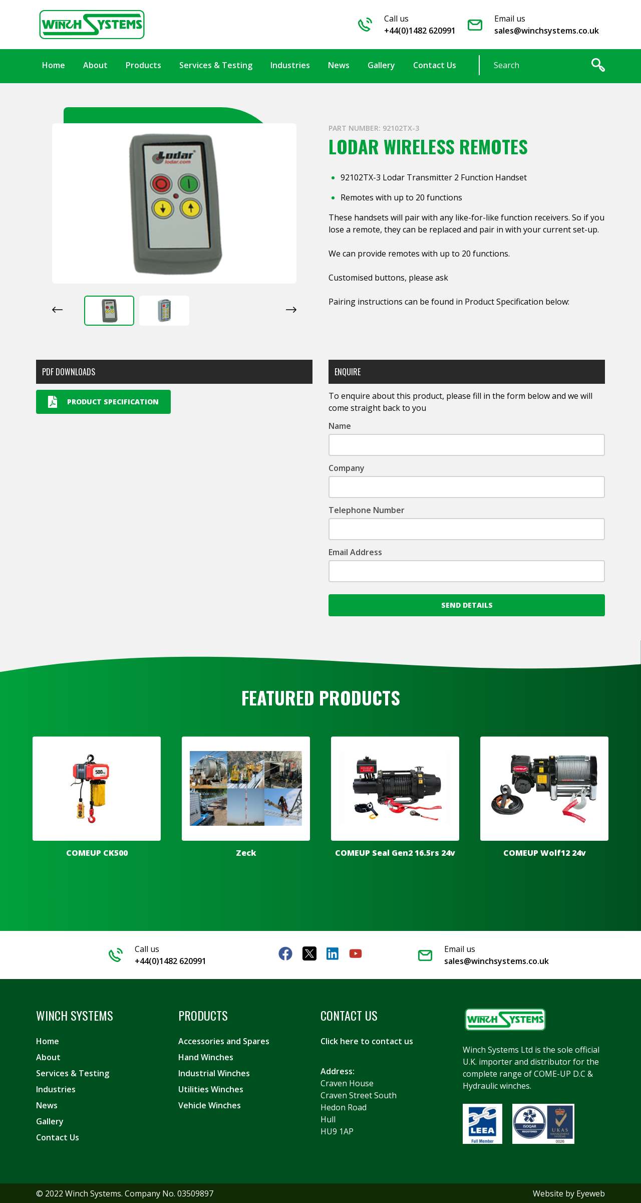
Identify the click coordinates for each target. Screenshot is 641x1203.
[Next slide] (291, 309)
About (48, 1056)
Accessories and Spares (223, 1040)
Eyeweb (590, 1192)
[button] (109, 310)
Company (347, 467)
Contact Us (57, 1136)
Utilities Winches (210, 1088)
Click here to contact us (366, 1040)
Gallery (50, 1120)
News (47, 1104)
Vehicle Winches (209, 1104)
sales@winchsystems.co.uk (546, 30)
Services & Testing (72, 1072)
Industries (56, 1088)
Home (47, 1040)
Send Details (467, 604)
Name (340, 425)
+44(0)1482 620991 (420, 30)
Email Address (355, 551)
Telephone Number (367, 509)
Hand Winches (205, 1056)
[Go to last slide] (57, 309)
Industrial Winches (214, 1072)
